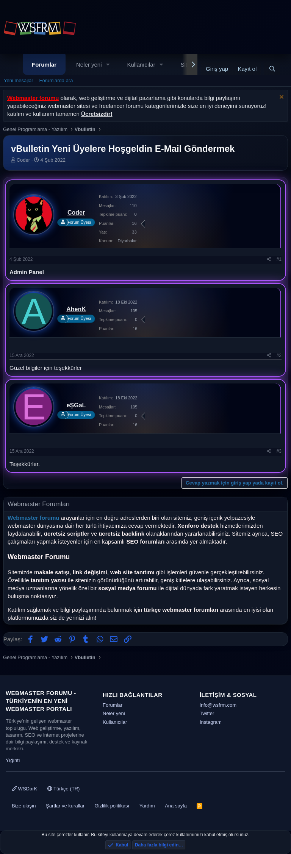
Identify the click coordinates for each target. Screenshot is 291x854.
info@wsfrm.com (218, 705)
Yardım (147, 806)
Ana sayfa (176, 806)
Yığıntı (13, 760)
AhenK (76, 309)
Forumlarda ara (56, 80)
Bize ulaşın (24, 806)
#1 (279, 259)
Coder (23, 160)
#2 (279, 355)
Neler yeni (89, 64)
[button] (107, 65)
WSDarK (24, 789)
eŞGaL (76, 405)
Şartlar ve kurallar (65, 806)
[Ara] (272, 68)
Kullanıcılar (141, 64)
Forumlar (44, 64)
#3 (279, 451)
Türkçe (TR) (63, 789)
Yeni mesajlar (18, 80)
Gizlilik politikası (111, 806)
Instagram (211, 722)
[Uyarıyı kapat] (280, 98)
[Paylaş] (269, 259)
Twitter (207, 713)
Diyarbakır (126, 240)
